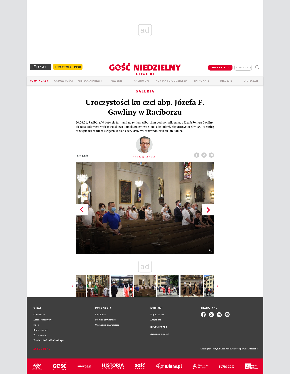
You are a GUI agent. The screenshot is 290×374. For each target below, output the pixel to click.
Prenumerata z (68, 67)
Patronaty (202, 80)
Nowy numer (39, 80)
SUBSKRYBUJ (220, 67)
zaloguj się (243, 67)
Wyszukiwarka (257, 67)
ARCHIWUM (141, 80)
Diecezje (226, 80)
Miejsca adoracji (90, 80)
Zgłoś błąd (41, 349)
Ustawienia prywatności (107, 324)
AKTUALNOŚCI (63, 80)
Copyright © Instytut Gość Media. (216, 349)
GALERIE (117, 80)
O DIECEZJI (251, 80)
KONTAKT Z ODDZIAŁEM (172, 80)
